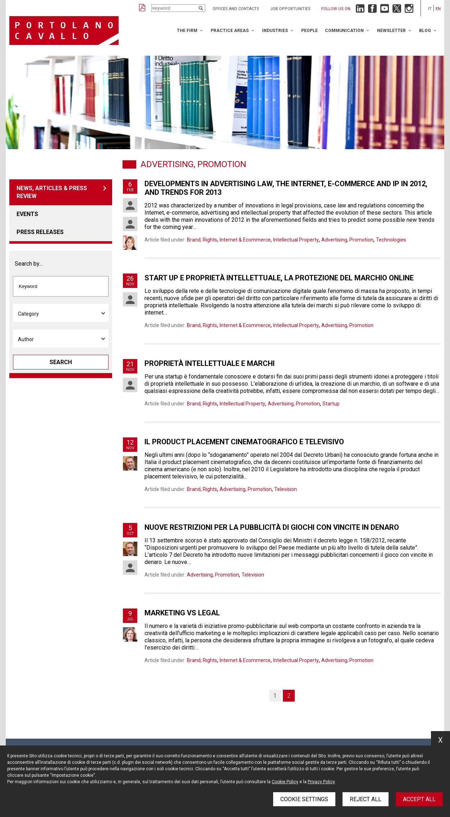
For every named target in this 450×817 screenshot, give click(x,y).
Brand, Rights (202, 240)
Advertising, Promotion (347, 240)
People (309, 30)
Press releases (40, 232)
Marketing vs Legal (182, 613)
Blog (425, 30)
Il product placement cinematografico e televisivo (244, 441)
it (430, 8)
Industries (275, 30)
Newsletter (391, 30)
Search (61, 362)
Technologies (391, 240)
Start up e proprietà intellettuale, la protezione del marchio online (279, 278)
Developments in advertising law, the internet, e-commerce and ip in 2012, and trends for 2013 (285, 188)
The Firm (187, 30)
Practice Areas (230, 30)
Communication (344, 30)
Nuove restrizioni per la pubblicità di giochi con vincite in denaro (271, 527)
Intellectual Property (296, 240)
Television (285, 489)
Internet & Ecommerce (245, 240)
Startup (331, 404)
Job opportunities (290, 8)
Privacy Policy (321, 781)
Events (27, 214)
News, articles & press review (52, 192)
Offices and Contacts (235, 8)
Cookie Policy (285, 781)
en (438, 8)
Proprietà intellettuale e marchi (209, 363)
